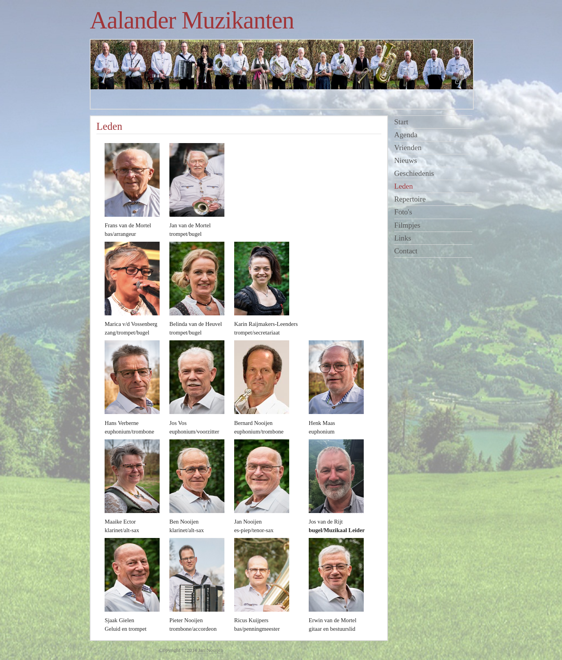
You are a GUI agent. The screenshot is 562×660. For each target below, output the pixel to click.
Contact (406, 251)
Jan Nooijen (210, 650)
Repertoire (410, 199)
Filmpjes (407, 225)
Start (401, 122)
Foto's (403, 212)
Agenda (405, 135)
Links (402, 238)
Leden (403, 186)
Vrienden (408, 147)
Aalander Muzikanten (192, 20)
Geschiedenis (414, 173)
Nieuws (405, 160)
